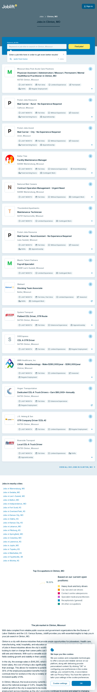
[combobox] (37, 46)
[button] (79, 46)
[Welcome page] (9, 6)
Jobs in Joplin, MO (11, 545)
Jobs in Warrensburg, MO (14, 488)
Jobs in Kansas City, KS (13, 523)
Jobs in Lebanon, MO (12, 526)
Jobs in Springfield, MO (13, 534)
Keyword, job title (12, 42)
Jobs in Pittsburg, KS (12, 530)
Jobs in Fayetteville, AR (13, 557)
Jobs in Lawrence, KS (12, 542)
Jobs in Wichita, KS (11, 561)
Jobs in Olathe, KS (11, 519)
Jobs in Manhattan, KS (12, 553)
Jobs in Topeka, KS (11, 549)
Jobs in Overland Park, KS (14, 511)
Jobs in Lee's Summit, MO (14, 496)
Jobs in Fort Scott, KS (12, 507)
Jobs (41, 16)
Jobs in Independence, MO (14, 504)
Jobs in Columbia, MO (12, 538)
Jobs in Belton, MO (11, 500)
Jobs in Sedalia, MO (11, 492)
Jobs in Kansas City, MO (13, 515)
